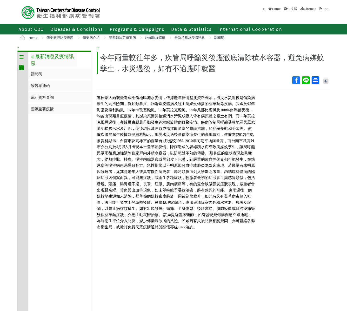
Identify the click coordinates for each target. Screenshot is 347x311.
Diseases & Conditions (76, 29)
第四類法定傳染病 (122, 37)
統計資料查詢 (42, 97)
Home (276, 9)
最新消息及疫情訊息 (189, 37)
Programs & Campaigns (137, 29)
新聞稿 (219, 37)
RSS (325, 9)
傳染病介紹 (91, 37)
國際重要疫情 (42, 108)
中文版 (292, 9)
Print (315, 80)
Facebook (296, 80)
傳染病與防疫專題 (60, 37)
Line (305, 80)
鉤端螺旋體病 (155, 37)
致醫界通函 (40, 85)
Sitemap (310, 9)
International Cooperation (250, 29)
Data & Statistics (191, 29)
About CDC (31, 29)
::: (18, 47)
